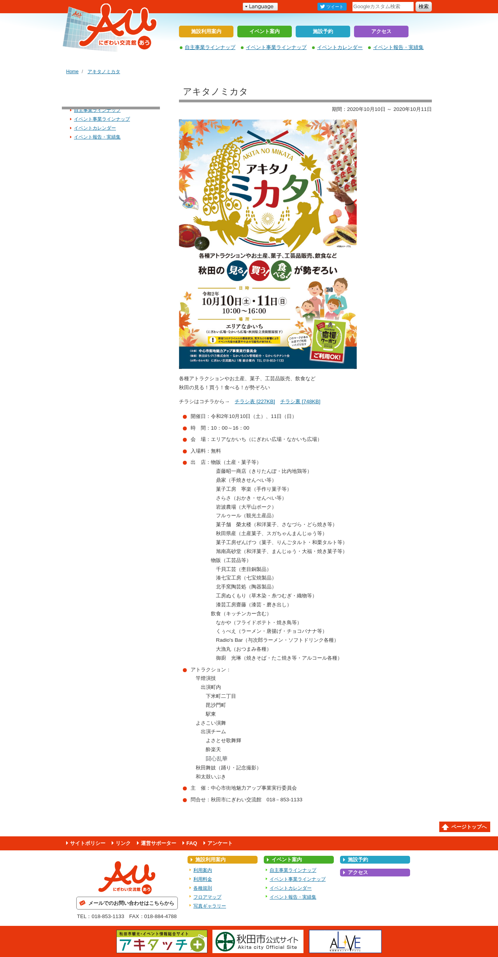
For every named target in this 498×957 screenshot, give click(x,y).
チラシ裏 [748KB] (300, 401)
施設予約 (323, 31)
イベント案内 (264, 31)
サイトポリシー (87, 843)
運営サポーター (158, 843)
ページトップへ (469, 827)
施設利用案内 (206, 31)
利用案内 (202, 870)
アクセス (381, 31)
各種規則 (202, 888)
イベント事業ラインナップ (276, 47)
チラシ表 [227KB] (255, 401)
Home (72, 71)
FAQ (191, 843)
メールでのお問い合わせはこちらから (131, 903)
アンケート (220, 843)
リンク (123, 843)
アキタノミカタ (104, 71)
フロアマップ (207, 897)
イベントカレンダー (340, 47)
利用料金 (202, 879)
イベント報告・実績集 (398, 47)
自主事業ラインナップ (210, 47)
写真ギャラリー (209, 906)
